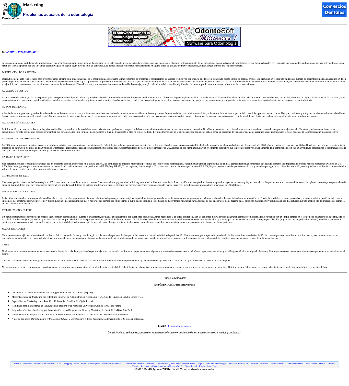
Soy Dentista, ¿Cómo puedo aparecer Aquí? (175, 363)
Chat (59, 363)
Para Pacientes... (278, 363)
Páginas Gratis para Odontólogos (212, 363)
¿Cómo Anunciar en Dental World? (167, 366)
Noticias (150, 363)
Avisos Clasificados (259, 363)
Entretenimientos (295, 363)
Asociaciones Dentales (315, 363)
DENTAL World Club (238, 363)
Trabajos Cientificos (23, 363)
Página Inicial (191, 366)
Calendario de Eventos (134, 363)
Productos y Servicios (112, 363)
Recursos (144, 366)
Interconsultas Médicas (44, 363)
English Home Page (208, 366)
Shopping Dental (71, 363)
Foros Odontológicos (90, 363)
